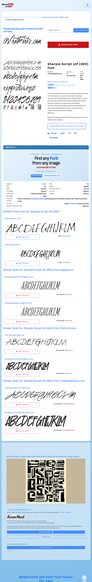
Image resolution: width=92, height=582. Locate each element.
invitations (41, 199)
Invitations (73, 204)
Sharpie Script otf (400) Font (17, 388)
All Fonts (20, 17)
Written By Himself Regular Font (19, 359)
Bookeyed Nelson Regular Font (18, 303)
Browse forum (46, 537)
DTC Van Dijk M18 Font (14, 335)
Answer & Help (65, 512)
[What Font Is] (8, 5)
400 (75, 133)
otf (69, 133)
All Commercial (33, 17)
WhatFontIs (8, 17)
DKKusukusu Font (12, 245)
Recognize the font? (46, 532)
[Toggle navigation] (87, 5)
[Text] (60, 30)
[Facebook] (84, 577)
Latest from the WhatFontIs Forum (19, 510)
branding (34, 199)
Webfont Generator (46, 547)
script (62, 133)
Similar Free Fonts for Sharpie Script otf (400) (31, 211)
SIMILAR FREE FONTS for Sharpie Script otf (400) (66, 126)
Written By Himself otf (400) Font (19, 413)
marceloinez (53, 138)
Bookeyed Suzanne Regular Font (19, 277)
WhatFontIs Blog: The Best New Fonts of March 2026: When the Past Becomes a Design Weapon (42, 456)
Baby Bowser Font (13, 218)
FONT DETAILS (22, 237)
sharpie (53, 133)
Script (44, 184)
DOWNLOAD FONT (68, 45)
